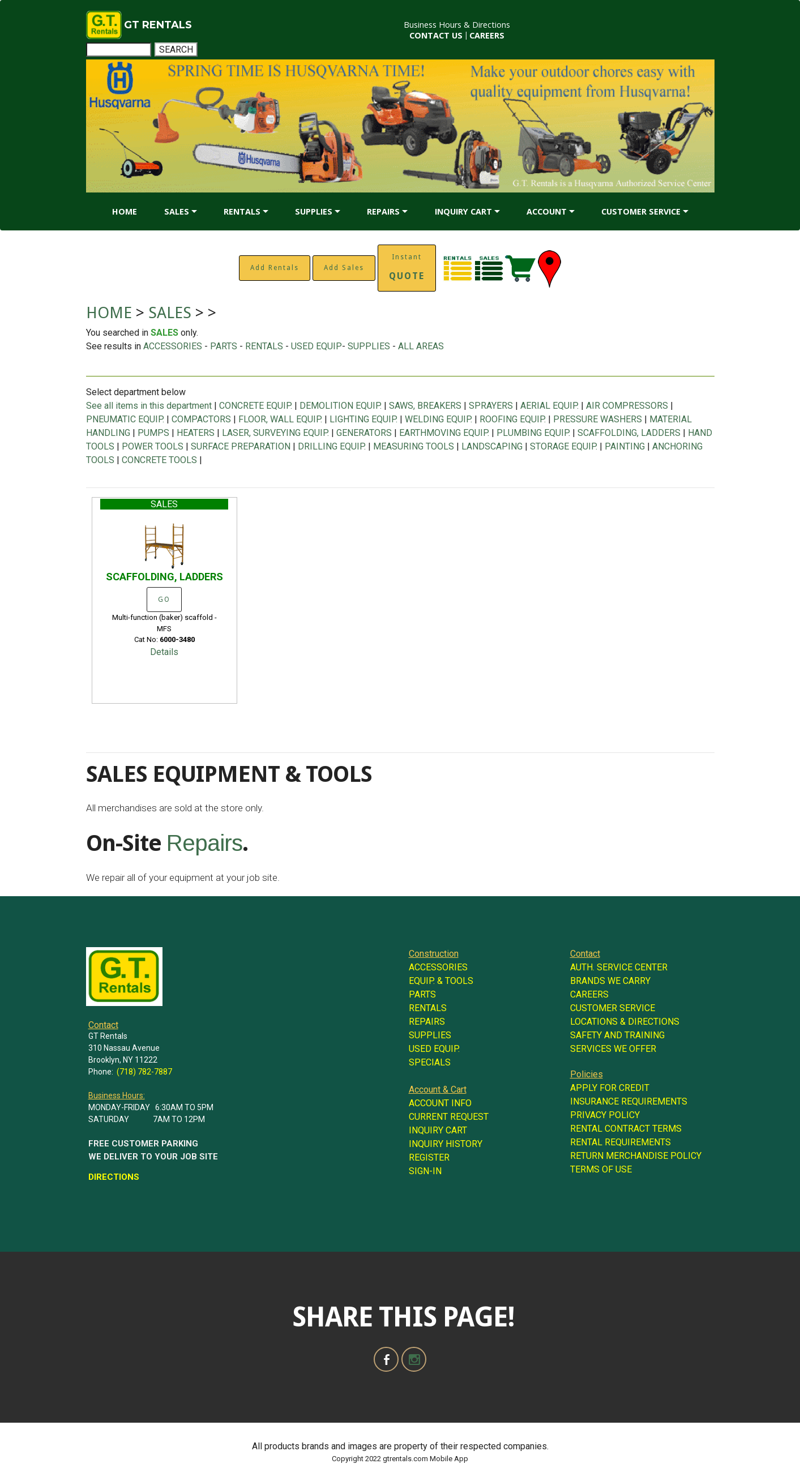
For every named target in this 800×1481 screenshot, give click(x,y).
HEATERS (196, 432)
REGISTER (429, 1157)
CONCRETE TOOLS (159, 460)
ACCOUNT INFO (440, 1103)
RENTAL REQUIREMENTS (620, 1142)
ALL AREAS (421, 346)
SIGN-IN (425, 1171)
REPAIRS (383, 211)
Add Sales (344, 268)
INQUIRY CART (463, 211)
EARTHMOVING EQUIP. (444, 432)
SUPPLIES (313, 211)
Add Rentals (274, 268)
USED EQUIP (316, 346)
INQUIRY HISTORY (445, 1143)
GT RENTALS (158, 25)
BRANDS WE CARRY (610, 980)
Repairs (204, 843)
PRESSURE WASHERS (597, 419)
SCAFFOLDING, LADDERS (629, 432)
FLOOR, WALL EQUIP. (280, 419)
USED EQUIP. (434, 1048)
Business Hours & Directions (457, 24)
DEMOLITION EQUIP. (341, 405)
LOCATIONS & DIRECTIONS (624, 1021)
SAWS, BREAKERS (425, 405)
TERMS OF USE (601, 1169)
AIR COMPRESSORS (627, 405)
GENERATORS (364, 432)
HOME (124, 211)
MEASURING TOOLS (413, 446)
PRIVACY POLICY (605, 1115)
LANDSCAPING (492, 446)
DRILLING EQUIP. (332, 446)
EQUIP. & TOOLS (441, 980)
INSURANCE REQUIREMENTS (628, 1101)
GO (164, 599)
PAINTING (625, 446)
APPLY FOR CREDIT (609, 1087)
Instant (407, 267)
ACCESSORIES (172, 346)
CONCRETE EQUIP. (255, 405)
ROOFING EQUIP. (513, 419)
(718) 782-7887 (144, 1071)
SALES (176, 211)
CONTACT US (436, 35)
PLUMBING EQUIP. (533, 432)
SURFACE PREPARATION (240, 446)
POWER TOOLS (152, 446)
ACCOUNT (547, 211)
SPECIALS (430, 1062)
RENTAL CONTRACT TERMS (626, 1128)
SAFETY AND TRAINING (617, 1035)
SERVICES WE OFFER (613, 1048)
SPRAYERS (491, 405)
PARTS (223, 346)
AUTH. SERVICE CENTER (619, 967)
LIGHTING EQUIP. (363, 419)
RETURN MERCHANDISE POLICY (635, 1155)
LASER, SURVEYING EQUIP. (275, 432)
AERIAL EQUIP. (549, 405)
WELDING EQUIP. (438, 419)
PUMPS (153, 432)
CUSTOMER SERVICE (641, 211)
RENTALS (242, 211)
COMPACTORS (201, 419)
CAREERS (486, 35)
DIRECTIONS (113, 1177)
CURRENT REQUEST (449, 1116)
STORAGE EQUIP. (563, 446)
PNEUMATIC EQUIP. (125, 419)
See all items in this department (150, 405)
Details (164, 652)
